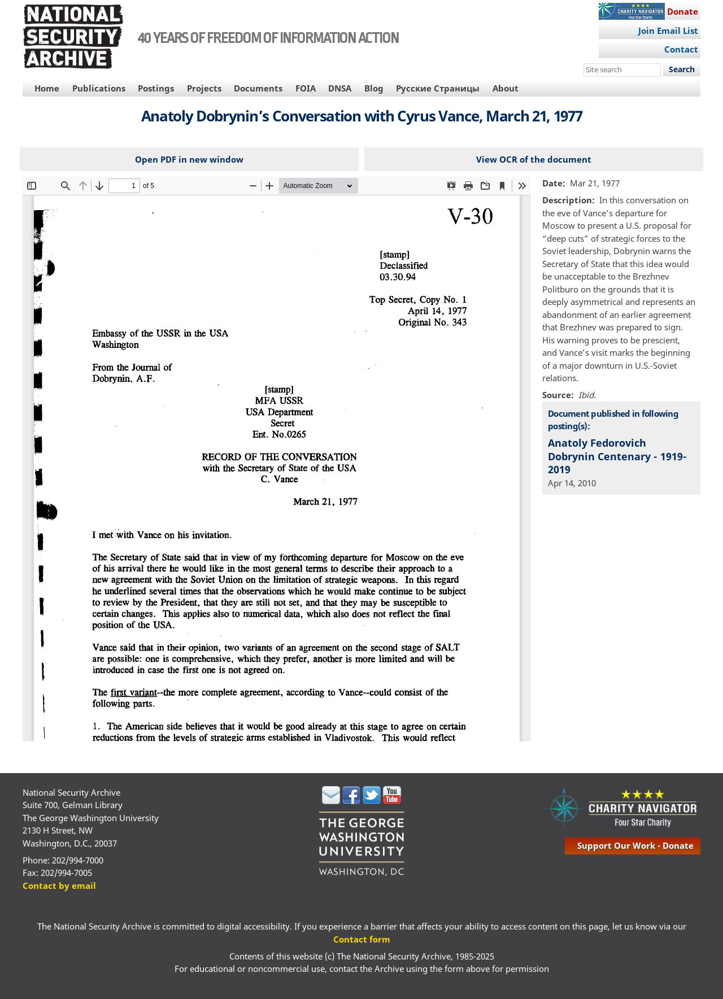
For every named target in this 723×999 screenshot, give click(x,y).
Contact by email (59, 885)
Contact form (361, 939)
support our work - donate (635, 845)
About (506, 88)
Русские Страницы (438, 88)
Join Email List (668, 30)
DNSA (339, 88)
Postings (156, 88)
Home (46, 88)
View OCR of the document (533, 159)
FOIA (305, 88)
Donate (682, 11)
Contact (681, 49)
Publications (98, 88)
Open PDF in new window (189, 159)
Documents (258, 88)
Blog (374, 88)
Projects (204, 88)
